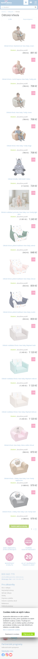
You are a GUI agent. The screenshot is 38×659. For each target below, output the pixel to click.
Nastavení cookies (12, 634)
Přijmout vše (28, 634)
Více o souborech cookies (11, 630)
